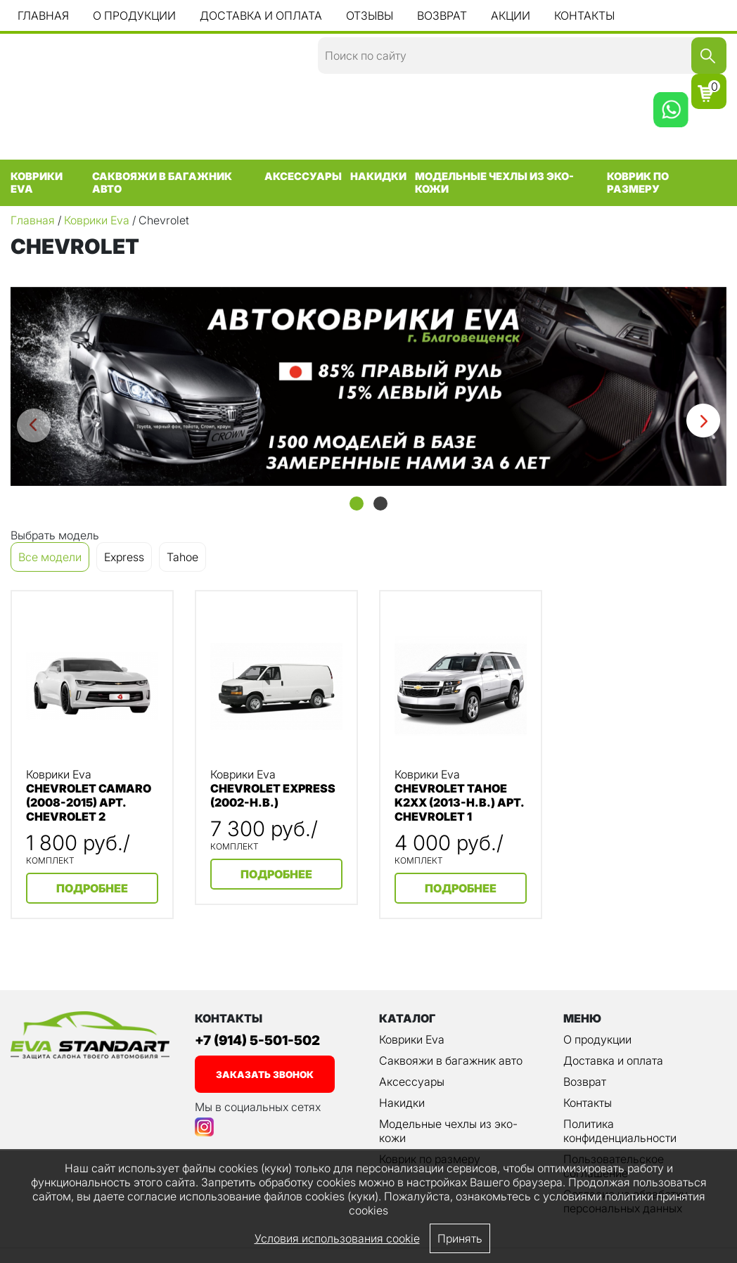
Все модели (50, 557)
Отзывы (369, 15)
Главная (43, 15)
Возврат (442, 15)
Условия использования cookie (337, 1238)
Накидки (378, 176)
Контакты (584, 15)
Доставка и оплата (261, 15)
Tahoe (182, 557)
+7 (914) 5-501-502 (257, 1040)
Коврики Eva (37, 182)
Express (124, 557)
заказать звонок (265, 1074)
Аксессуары (303, 176)
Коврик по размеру (638, 182)
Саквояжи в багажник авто (162, 182)
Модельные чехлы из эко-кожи (494, 182)
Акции (510, 15)
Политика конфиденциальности (620, 1131)
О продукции (134, 15)
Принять (459, 1238)
